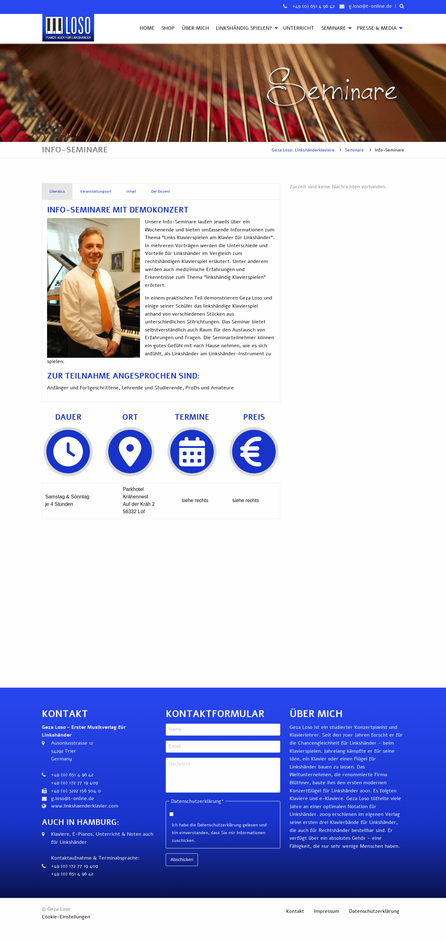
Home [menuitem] (147, 28)
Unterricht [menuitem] (298, 28)
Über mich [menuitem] (195, 28)
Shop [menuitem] (168, 28)
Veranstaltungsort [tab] (96, 191)
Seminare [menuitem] (333, 28)
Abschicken (181, 859)
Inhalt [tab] (131, 191)
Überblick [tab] (57, 191)
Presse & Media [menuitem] (377, 28)
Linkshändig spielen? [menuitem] (244, 28)
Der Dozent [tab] (160, 191)
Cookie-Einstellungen (66, 916)
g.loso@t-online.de (370, 6)
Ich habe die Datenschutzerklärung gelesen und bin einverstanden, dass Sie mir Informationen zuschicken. (219, 832)
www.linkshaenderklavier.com (84, 806)
